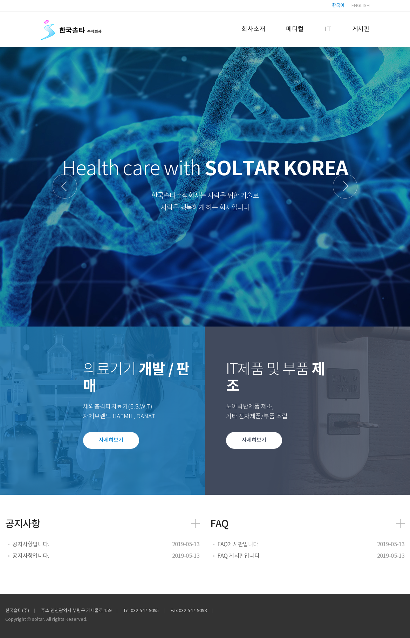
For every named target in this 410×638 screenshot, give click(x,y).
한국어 (338, 6)
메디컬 (294, 29)
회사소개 (253, 29)
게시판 (361, 29)
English (360, 6)
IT (328, 29)
